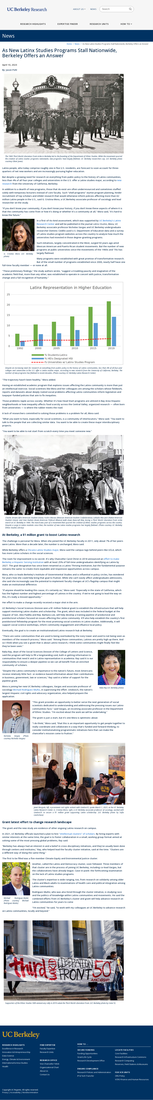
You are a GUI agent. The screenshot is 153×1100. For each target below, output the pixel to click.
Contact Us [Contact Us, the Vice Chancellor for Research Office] (45, 1074)
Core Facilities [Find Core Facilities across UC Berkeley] (121, 1053)
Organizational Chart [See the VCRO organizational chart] (49, 1067)
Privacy (5, 1092)
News (93, 9)
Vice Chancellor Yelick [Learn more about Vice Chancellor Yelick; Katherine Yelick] (49, 1063)
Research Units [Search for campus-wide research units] (47, 1052)
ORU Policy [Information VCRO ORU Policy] (120, 1075)
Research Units (99, 24)
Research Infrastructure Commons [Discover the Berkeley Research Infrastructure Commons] (130, 1057)
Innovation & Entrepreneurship (16, 1052)
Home (69, 44)
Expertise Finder (68, 24)
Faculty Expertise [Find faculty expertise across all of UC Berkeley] (47, 1048)
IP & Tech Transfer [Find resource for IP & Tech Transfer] (85, 1075)
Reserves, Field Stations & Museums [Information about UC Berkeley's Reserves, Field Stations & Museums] (131, 1064)
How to (127, 24)
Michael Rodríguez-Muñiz (26, 689)
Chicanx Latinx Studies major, (43, 549)
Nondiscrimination (30, 1092)
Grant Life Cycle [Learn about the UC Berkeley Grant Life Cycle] (84, 1057)
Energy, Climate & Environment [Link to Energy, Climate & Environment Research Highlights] (16, 1059)
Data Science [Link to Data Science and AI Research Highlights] (8, 1055)
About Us (79, 9)
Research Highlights (33, 24)
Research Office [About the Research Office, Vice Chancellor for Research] (48, 1060)
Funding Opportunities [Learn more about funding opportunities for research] (87, 1053)
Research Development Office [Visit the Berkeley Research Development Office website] (91, 1060)
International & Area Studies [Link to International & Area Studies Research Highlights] (15, 1063)
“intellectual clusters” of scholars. (77, 833)
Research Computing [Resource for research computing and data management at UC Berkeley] (124, 1060)
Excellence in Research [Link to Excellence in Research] (12, 1048)
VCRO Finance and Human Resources (132, 1079)
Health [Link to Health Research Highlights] (5, 1066)
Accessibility (15, 1092)
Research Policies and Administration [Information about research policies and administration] (94, 1072)
